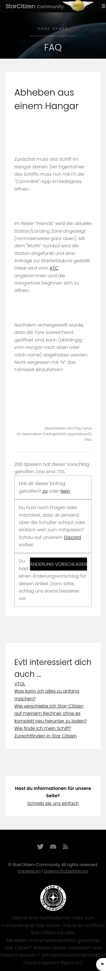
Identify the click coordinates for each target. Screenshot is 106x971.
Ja (44, 491)
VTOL (19, 684)
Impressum (29, 871)
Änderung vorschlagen (58, 564)
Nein (65, 491)
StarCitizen (35, 6)
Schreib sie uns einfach (53, 803)
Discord (72, 537)
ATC (54, 268)
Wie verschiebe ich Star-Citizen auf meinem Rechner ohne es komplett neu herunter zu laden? (50, 713)
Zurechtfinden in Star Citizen (45, 736)
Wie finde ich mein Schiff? (42, 728)
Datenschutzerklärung (66, 871)
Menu (102, 6)
